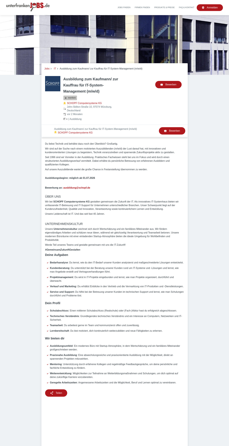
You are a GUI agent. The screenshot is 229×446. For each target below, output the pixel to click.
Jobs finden (124, 7)
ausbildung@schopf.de (76, 175)
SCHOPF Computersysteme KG (84, 103)
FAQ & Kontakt (186, 7)
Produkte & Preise (164, 7)
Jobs (47, 68)
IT (55, 68)
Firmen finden (142, 7)
